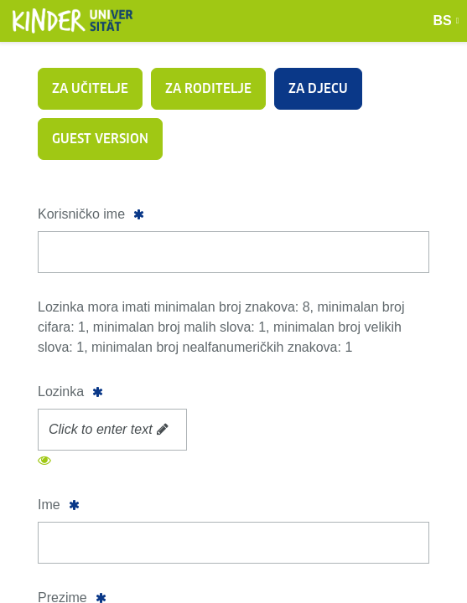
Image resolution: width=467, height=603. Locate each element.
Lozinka (61, 391)
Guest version (100, 139)
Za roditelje (208, 88)
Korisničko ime (81, 214)
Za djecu (318, 88)
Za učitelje (90, 88)
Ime (49, 504)
